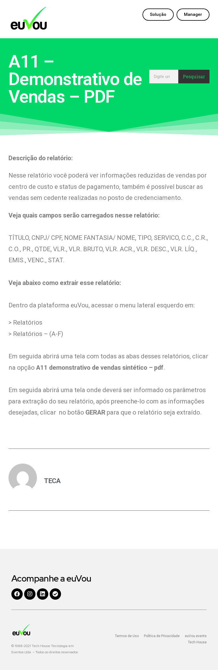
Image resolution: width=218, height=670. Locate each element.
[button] (158, 15)
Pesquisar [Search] (194, 76)
